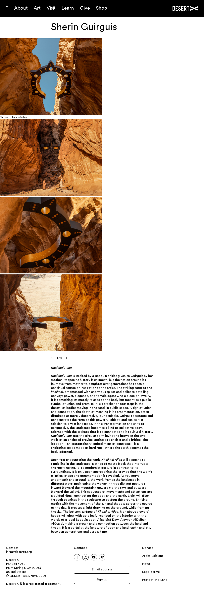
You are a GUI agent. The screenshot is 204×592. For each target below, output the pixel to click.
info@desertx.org (19, 552)
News (146, 564)
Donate (147, 548)
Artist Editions (152, 556)
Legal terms (151, 572)
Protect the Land (155, 580)
